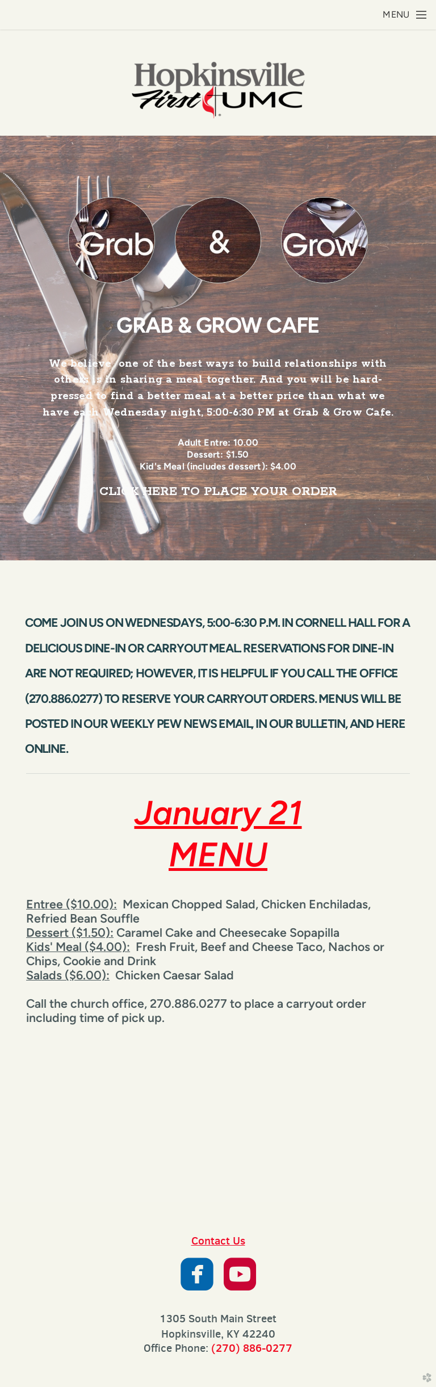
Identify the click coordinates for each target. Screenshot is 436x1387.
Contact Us (218, 1240)
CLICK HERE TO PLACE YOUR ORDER (218, 492)
